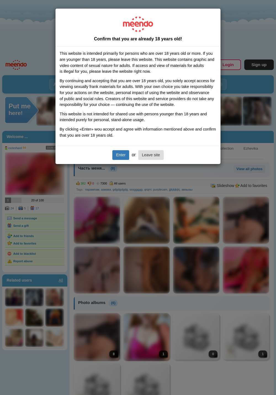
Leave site (151, 155)
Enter (120, 155)
